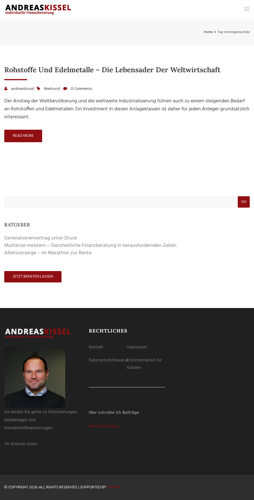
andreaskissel (22, 89)
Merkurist (52, 89)
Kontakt (96, 347)
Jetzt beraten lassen (33, 276)
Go (243, 202)
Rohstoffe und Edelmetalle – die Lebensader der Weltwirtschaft (112, 69)
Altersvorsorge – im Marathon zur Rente (47, 253)
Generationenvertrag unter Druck (40, 238)
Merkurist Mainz (104, 426)
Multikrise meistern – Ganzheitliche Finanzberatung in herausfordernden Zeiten (90, 245)
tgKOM (113, 487)
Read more (23, 136)
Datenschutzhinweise (108, 360)
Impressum (137, 347)
